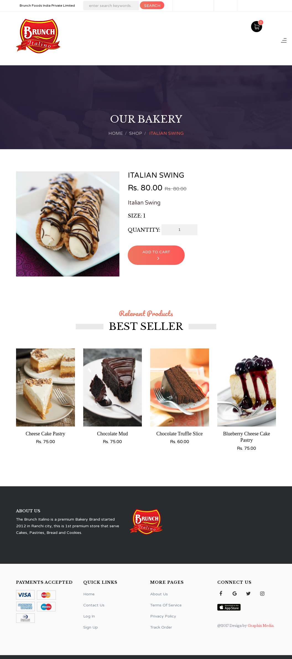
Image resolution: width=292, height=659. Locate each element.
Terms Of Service (166, 605)
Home (115, 133)
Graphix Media (260, 626)
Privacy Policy (163, 616)
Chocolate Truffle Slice (179, 433)
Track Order (161, 627)
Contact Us (94, 605)
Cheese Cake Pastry (45, 433)
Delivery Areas (193, 5)
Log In (248, 5)
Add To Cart (156, 255)
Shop (135, 133)
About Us (159, 594)
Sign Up (226, 5)
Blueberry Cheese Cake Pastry (246, 437)
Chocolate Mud (112, 433)
